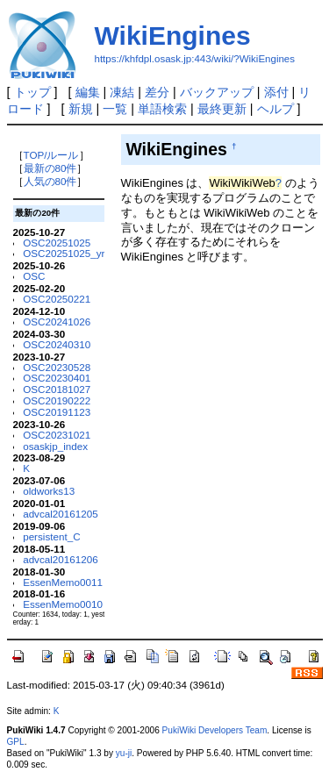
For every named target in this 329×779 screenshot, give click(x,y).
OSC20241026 (56, 321)
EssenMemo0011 (63, 582)
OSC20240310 (56, 344)
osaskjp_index (55, 446)
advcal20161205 (60, 513)
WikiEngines (173, 35)
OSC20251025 (56, 242)
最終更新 (222, 109)
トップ (32, 92)
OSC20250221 (56, 298)
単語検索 (162, 109)
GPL (16, 742)
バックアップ (217, 92)
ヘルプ (275, 109)
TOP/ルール (51, 155)
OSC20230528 (56, 367)
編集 (87, 92)
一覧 (115, 109)
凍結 (122, 92)
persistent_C (51, 536)
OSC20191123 (56, 412)
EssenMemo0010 (63, 604)
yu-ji (124, 753)
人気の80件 (50, 181)
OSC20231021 (56, 434)
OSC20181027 (56, 389)
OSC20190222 (56, 400)
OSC (34, 276)
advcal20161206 (60, 559)
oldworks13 (49, 491)
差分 (157, 92)
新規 (80, 109)
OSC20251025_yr (63, 253)
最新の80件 (50, 168)
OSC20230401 (56, 377)
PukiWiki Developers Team (215, 730)
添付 (276, 92)
